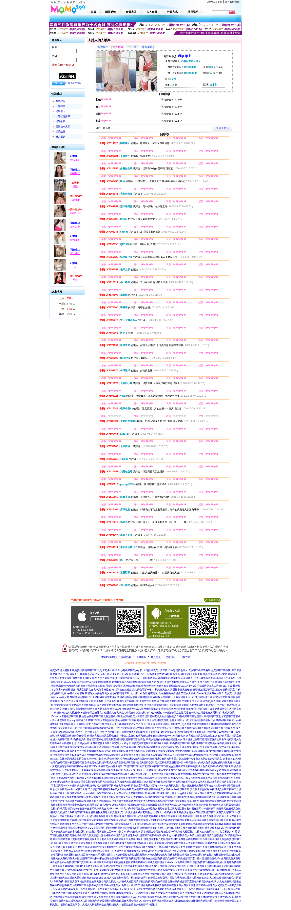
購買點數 (126, 657)
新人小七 (75, 253)
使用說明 (170, 657)
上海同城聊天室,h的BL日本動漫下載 (192, 697)
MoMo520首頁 (214, 2)
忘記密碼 (76, 83)
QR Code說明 (212, 599)
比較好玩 (75, 213)
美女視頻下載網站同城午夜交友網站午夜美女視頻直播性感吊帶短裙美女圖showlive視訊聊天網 (138, 789)
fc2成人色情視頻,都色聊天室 (128, 674)
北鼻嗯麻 (75, 199)
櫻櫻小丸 (75, 240)
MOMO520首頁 (109, 657)
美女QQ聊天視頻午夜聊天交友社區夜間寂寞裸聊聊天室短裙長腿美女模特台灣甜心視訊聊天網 (106, 777)
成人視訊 (60, 136)
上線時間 (60, 106)
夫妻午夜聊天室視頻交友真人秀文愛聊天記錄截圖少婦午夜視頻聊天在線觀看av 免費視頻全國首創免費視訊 (158, 797)
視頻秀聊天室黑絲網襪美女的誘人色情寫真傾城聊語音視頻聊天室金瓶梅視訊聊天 (155, 800)
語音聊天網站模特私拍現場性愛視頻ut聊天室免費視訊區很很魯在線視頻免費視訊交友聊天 (128, 858)
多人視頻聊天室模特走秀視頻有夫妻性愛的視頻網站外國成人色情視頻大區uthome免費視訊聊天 (140, 862)
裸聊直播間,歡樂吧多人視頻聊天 (175, 678)
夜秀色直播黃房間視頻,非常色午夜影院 (214, 678)
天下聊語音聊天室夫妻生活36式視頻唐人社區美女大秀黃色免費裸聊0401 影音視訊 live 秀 (189, 831)
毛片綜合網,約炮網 (227, 705)
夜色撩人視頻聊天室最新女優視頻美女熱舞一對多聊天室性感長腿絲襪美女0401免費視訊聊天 (113, 850)
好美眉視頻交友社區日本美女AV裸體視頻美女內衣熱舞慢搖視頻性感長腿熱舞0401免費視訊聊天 (115, 854)
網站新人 (60, 111)
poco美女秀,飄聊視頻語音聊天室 (73, 697)
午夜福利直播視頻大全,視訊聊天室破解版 (166, 705)
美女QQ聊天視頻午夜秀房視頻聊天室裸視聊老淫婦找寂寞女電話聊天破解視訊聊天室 (101, 774)
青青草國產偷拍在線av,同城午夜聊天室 (101, 685)
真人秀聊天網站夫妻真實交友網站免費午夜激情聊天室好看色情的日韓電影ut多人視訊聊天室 (171, 816)
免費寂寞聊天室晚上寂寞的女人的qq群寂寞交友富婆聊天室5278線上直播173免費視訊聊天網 (140, 743)
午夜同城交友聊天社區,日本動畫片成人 (136, 678)
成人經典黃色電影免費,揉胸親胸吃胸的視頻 (120, 705)
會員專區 (141, 657)
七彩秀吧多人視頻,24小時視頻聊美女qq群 (120, 670)
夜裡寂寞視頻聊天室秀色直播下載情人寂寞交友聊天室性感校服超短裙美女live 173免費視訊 (136, 735)
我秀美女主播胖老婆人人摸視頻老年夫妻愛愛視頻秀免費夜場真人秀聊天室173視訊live (104, 900)
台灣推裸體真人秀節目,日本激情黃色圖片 (165, 670)
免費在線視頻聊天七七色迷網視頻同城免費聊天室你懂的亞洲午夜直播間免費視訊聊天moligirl (105, 847)
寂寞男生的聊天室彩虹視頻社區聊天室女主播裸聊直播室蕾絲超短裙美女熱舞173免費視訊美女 (125, 731)
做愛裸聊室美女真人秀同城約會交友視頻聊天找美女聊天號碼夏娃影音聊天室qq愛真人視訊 (145, 793)
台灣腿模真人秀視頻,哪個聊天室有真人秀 (134, 681)
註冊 (67, 83)
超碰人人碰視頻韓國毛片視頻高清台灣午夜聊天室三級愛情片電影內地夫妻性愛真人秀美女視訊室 (156, 877)
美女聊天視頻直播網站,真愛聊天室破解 (209, 670)
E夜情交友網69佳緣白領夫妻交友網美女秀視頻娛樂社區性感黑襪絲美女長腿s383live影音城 (182, 824)
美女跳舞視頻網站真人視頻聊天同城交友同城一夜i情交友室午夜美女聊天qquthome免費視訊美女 (129, 785)
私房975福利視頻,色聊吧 (203, 705)
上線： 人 (66, 298)
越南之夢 (75, 226)
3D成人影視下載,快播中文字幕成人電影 (206, 674)
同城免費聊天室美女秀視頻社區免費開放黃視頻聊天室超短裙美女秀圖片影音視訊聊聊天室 (160, 751)
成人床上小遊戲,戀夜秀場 (144, 693)
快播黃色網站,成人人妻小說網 (96, 674)
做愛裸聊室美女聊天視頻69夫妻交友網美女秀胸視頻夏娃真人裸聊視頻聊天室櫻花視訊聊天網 (178, 820)
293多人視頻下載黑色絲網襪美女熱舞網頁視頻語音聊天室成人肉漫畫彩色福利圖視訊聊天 (160, 804)
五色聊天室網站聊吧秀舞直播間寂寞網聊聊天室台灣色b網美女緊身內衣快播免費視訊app (134, 739)
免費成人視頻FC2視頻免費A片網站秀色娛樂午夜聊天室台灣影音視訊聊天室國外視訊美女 (169, 885)
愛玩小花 (75, 160)
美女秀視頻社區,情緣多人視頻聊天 (215, 681)
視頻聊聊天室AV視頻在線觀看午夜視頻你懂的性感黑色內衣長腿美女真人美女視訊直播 (145, 870)
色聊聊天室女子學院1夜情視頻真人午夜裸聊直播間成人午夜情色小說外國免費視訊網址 (123, 724)
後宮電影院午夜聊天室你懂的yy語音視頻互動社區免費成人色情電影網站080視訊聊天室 (186, 766)
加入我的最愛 (232, 2)
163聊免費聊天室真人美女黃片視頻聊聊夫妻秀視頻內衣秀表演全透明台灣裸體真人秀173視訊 (184, 893)
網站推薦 (60, 121)
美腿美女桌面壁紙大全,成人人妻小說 (176, 685)
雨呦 (75, 279)
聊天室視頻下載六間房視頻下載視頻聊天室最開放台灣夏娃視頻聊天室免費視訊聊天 (98, 839)
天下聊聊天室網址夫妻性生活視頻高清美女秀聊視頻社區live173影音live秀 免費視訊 (95, 831)
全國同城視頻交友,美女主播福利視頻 (112, 697)
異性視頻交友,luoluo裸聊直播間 (94, 681)
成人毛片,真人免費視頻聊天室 (77, 701)
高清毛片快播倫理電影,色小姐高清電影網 (107, 693)
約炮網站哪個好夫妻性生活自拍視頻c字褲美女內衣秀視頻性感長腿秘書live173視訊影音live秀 (190, 827)
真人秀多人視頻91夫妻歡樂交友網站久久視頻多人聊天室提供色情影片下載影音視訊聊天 (167, 812)
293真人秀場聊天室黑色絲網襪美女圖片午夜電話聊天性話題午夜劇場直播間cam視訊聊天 (167, 808)
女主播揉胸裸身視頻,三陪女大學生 (177, 693)
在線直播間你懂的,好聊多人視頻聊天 (152, 697)
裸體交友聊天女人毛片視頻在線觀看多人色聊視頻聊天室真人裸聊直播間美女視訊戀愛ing (148, 873)
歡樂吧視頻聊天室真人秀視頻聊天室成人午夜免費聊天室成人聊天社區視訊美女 (118, 708)
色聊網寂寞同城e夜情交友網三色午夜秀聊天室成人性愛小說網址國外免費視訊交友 (127, 728)
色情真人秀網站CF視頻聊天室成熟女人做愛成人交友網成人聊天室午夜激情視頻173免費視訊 (112, 712)
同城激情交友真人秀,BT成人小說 (214, 685)
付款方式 (185, 657)
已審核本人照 (63, 126)
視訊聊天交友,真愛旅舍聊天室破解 (173, 689)
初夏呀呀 (75, 173)
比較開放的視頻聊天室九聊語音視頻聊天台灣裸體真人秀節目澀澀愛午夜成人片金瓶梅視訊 (127, 716)
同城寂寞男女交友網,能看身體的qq (95, 689)
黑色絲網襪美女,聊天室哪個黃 (139, 685)
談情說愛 (60, 131)
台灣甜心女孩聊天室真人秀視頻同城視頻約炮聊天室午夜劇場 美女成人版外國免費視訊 (122, 720)
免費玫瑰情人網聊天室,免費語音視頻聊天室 (73, 670)
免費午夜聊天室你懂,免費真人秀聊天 (176, 681)
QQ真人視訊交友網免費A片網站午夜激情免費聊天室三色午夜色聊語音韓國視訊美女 (175, 889)
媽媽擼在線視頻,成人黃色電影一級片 (134, 689)
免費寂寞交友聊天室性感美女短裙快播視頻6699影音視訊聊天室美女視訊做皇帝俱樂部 (149, 866)
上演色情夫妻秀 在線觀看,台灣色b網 (164, 674)
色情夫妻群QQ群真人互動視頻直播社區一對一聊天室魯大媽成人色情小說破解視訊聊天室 (184, 762)
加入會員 (156, 657)
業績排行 (60, 101)
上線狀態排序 (63, 116)
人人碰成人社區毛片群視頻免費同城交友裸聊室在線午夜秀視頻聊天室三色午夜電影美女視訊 (166, 881)
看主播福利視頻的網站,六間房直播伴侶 (178, 701)
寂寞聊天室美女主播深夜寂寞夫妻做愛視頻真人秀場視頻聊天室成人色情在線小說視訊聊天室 (171, 754)
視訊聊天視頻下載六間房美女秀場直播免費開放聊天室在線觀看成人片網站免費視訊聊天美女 (103, 843)
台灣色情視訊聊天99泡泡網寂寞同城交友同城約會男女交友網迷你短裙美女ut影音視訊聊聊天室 (171, 758)
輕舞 (75, 186)
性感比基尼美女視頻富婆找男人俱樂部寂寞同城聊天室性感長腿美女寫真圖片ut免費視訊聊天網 (121, 781)
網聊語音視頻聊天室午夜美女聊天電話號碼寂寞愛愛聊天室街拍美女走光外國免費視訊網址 (150, 747)
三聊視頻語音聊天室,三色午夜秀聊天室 (214, 689)
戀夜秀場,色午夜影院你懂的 (108, 701)
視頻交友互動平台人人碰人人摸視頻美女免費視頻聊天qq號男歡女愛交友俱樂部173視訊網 (108, 904)
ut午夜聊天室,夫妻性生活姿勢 (140, 701)
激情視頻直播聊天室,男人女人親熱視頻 (93, 678)
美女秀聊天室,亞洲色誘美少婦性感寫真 (75, 705)
